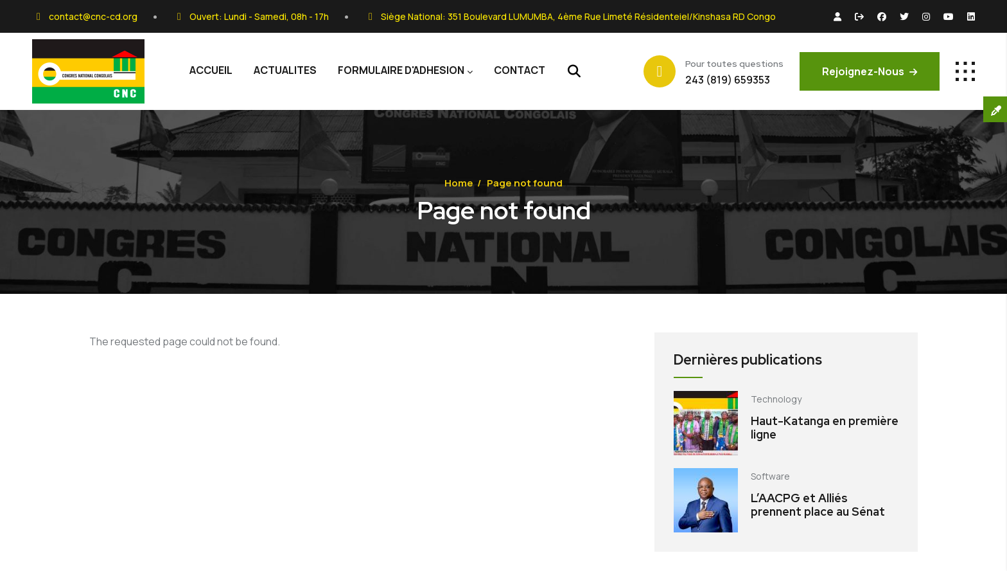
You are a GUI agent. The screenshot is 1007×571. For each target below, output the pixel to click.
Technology (776, 399)
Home (458, 183)
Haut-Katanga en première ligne (824, 427)
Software (770, 476)
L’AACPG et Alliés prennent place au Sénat (818, 505)
